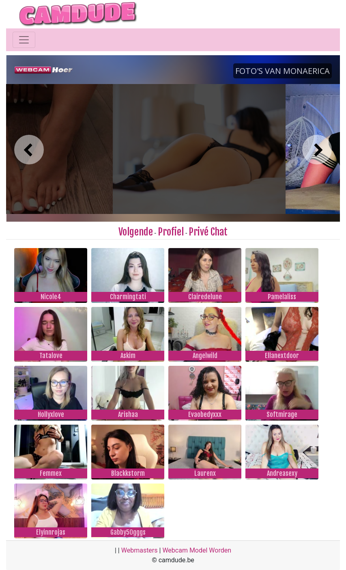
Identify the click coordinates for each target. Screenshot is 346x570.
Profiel (171, 232)
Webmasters (139, 550)
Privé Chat (208, 232)
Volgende (135, 232)
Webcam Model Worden (196, 550)
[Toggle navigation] (24, 40)
